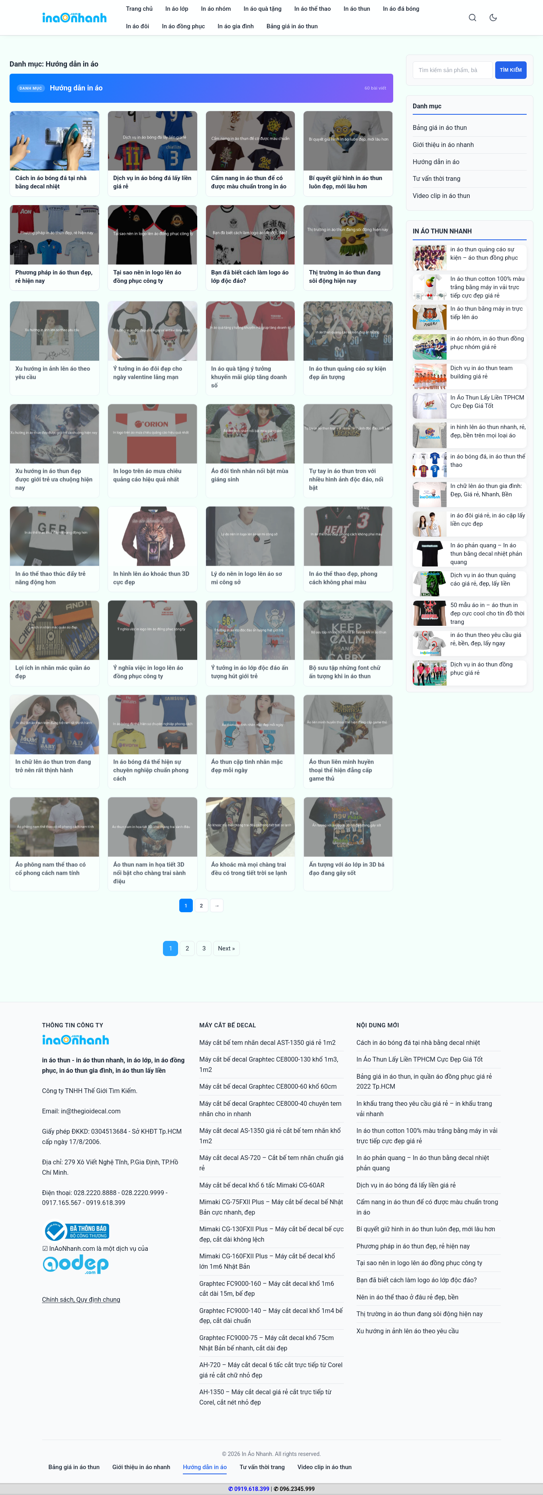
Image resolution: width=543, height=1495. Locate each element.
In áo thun (356, 8)
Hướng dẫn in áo (436, 162)
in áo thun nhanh (99, 1060)
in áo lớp (139, 1060)
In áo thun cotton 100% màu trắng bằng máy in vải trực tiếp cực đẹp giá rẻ (488, 287)
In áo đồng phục (183, 26)
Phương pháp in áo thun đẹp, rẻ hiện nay (413, 1246)
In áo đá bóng (401, 8)
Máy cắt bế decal (227, 1025)
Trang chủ (139, 8)
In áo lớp (176, 8)
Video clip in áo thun (441, 196)
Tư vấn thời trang (437, 178)
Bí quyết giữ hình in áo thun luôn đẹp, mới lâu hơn (426, 1229)
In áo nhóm (216, 8)
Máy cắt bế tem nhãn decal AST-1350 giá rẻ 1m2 (267, 1042)
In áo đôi (137, 26)
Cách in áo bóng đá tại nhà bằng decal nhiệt (418, 1042)
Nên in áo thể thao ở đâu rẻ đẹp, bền (408, 1297)
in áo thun (56, 1060)
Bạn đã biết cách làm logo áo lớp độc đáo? (417, 1280)
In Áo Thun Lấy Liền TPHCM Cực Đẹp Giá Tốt (420, 1059)
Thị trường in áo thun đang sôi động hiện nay (420, 1314)
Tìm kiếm (511, 70)
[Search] (472, 17)
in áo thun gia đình (85, 1070)
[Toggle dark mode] (493, 17)
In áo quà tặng (263, 8)
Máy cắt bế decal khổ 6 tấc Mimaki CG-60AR (261, 1185)
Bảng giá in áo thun (292, 26)
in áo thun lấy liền (141, 1070)
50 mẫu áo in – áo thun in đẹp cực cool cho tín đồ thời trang (488, 613)
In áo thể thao (312, 8)
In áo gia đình (236, 26)
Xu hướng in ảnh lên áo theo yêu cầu (408, 1331)
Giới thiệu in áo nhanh (443, 145)
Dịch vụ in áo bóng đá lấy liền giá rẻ (406, 1185)
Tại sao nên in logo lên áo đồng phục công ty (419, 1263)
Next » (228, 949)
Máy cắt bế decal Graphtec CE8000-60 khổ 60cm (268, 1086)
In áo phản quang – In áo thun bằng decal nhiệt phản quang (486, 554)
